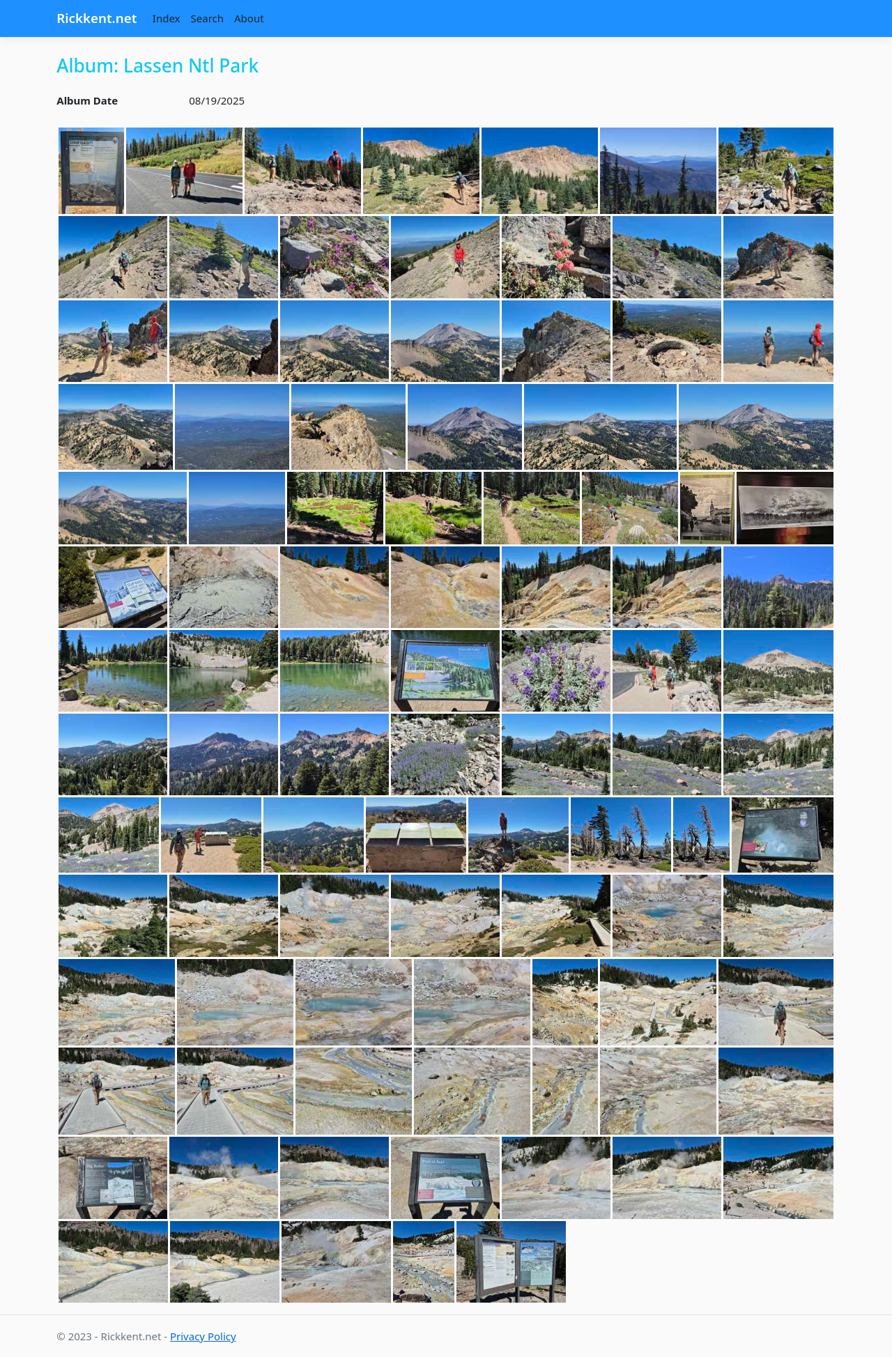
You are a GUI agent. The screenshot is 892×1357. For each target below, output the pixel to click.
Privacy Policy (203, 1336)
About (249, 18)
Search (207, 18)
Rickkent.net (96, 17)
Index (166, 18)
